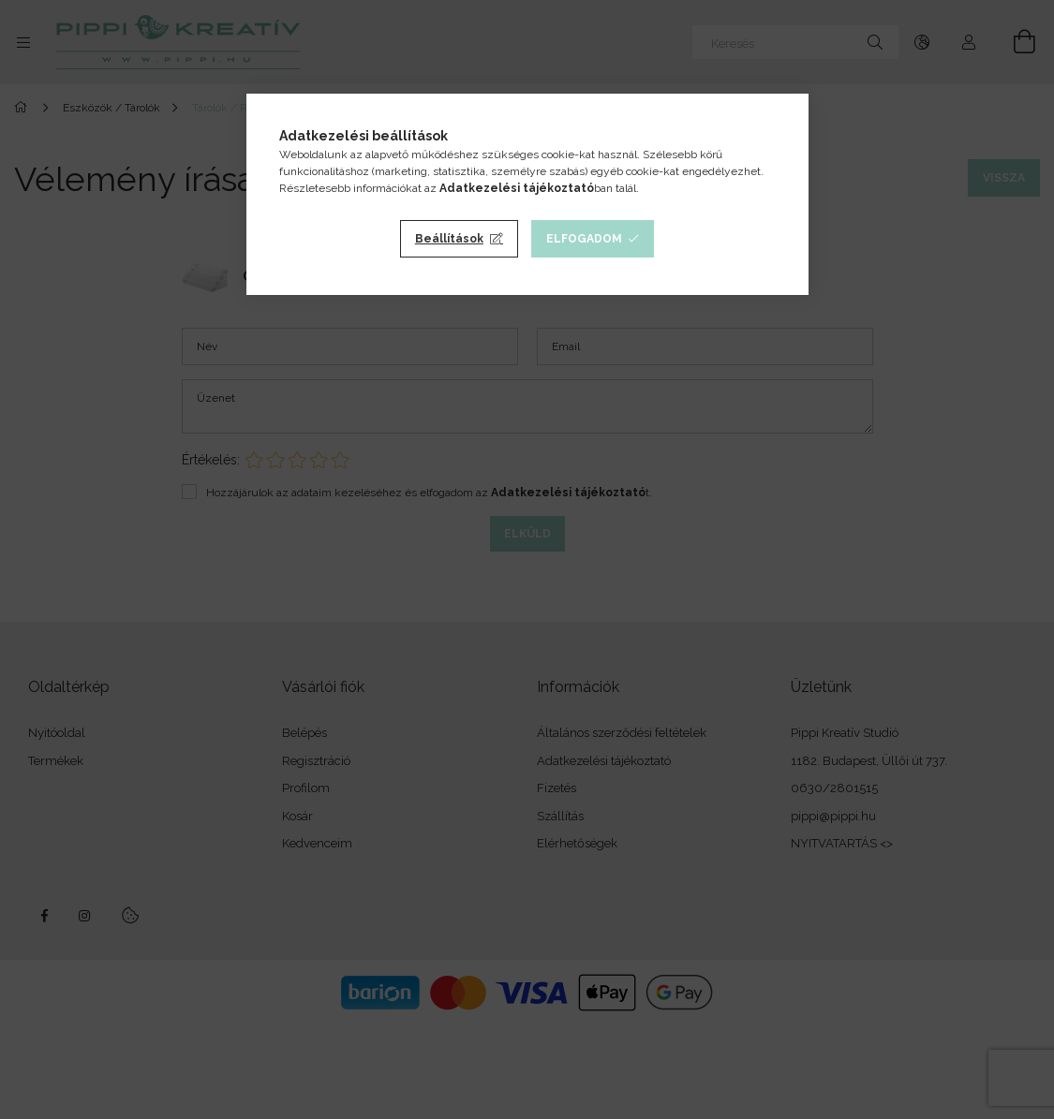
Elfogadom (584, 238)
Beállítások (449, 238)
